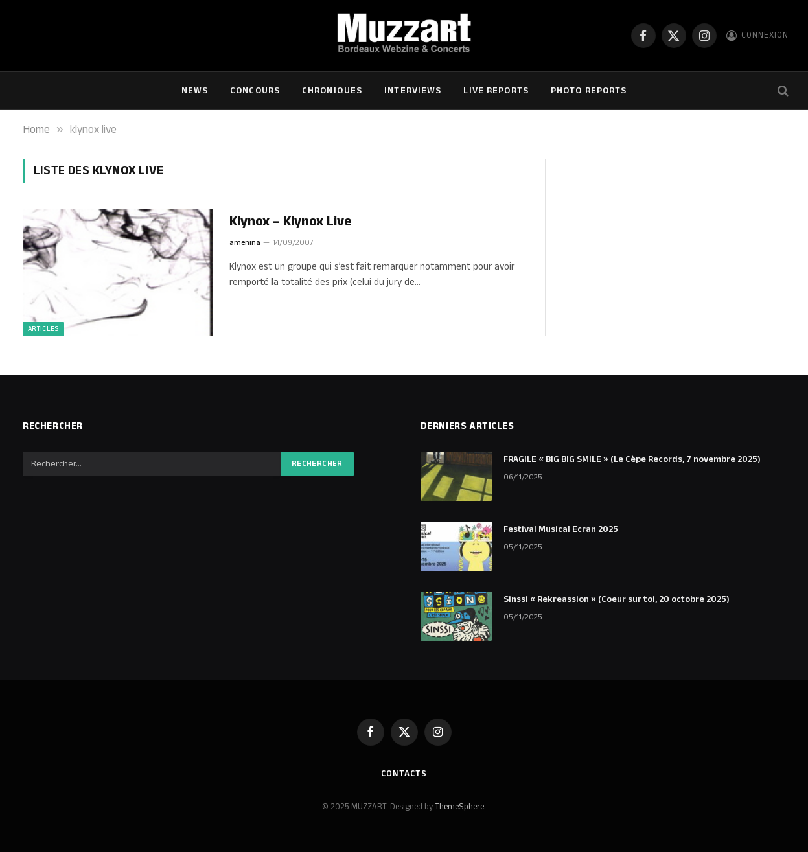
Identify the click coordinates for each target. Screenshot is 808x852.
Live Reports (495, 90)
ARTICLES (43, 329)
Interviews (412, 90)
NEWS (194, 90)
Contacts (403, 773)
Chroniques (332, 90)
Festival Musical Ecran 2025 (560, 529)
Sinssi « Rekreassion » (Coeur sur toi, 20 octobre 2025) (616, 599)
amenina (244, 242)
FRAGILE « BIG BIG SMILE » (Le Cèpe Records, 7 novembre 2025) (632, 459)
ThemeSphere (459, 806)
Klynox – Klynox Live (290, 222)
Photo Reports (589, 90)
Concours (255, 90)
